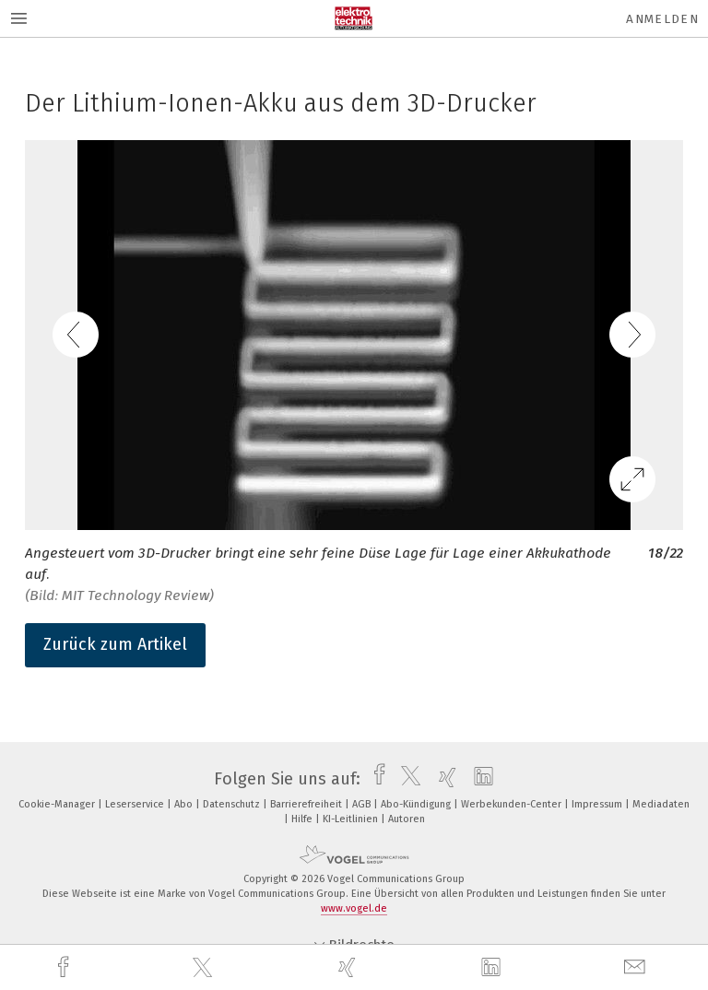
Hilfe (303, 819)
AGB (362, 804)
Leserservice (136, 804)
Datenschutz (233, 804)
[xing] (349, 967)
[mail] (637, 967)
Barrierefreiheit (307, 804)
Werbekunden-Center (512, 804)
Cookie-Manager (58, 804)
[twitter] (204, 968)
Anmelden (662, 19)
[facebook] (65, 967)
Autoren (406, 819)
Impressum (598, 804)
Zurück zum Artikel (115, 644)
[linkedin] (493, 968)
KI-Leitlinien (352, 819)
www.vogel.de (354, 908)
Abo (184, 804)
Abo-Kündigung (417, 804)
